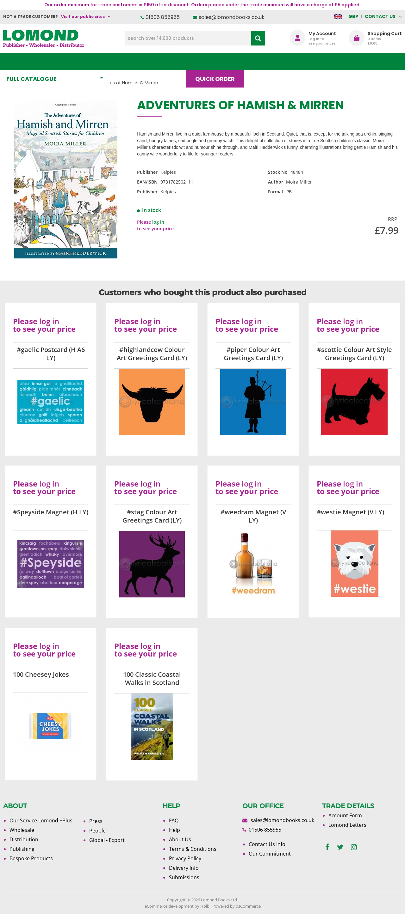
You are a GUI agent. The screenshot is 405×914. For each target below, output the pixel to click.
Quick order (218, 61)
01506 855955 (163, 17)
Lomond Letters (347, 824)
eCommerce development (169, 906)
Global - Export (107, 840)
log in (158, 222)
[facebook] (327, 847)
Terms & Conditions (192, 848)
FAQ (173, 820)
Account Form (345, 815)
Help (174, 829)
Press (96, 821)
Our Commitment (270, 853)
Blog (265, 61)
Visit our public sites (83, 16)
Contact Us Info (267, 844)
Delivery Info (184, 867)
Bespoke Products (31, 858)
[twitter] (340, 847)
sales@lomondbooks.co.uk (232, 17)
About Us (306, 61)
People (97, 830)
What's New (140, 61)
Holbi (205, 906)
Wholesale (21, 829)
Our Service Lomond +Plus (40, 820)
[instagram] (354, 847)
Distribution (23, 839)
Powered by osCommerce (236, 906)
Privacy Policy (185, 858)
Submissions (184, 877)
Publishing (21, 848)
